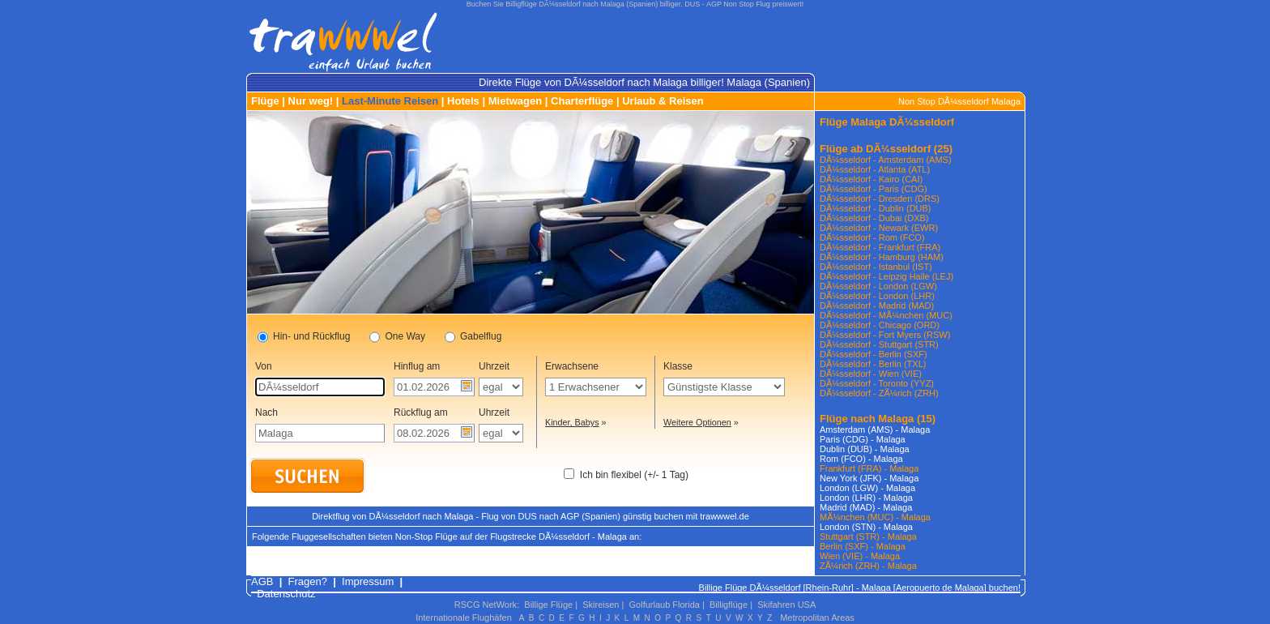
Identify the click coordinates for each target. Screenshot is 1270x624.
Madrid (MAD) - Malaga (866, 507)
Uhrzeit (494, 366)
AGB (262, 581)
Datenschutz (286, 594)
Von (263, 366)
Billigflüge (729, 604)
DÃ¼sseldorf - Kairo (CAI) (871, 179)
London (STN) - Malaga (866, 527)
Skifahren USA (786, 604)
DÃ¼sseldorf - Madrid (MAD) (877, 305)
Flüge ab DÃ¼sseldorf (875, 149)
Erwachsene (572, 366)
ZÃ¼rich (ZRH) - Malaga (868, 566)
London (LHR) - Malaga (866, 497)
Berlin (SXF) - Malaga (863, 546)
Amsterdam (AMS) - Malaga (875, 429)
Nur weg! (311, 101)
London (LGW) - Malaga (867, 488)
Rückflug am (421, 412)
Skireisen (600, 604)
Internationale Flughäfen (464, 617)
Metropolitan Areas (817, 617)
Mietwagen (515, 101)
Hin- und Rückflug (304, 337)
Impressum (368, 581)
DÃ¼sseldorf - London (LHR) (877, 296)
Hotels (463, 101)
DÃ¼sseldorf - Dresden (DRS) (880, 198)
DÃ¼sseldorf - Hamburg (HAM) (882, 257)
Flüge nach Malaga (867, 418)
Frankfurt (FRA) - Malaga (869, 468)
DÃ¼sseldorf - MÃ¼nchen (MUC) (886, 315)
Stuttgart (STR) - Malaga (868, 536)
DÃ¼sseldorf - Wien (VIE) (871, 373)
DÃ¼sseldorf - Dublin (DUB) (875, 208)
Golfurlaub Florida (664, 604)
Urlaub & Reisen (662, 101)
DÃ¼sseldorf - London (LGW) (878, 286)
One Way (397, 337)
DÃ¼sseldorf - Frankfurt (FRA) (880, 247)
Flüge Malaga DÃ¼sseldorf (887, 122)
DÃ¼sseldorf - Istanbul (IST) (876, 266)
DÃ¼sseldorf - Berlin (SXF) (873, 354)
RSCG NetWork (485, 604)
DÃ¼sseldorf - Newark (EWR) (879, 228)
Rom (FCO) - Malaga (861, 459)
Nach (266, 412)
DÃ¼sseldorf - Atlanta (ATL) (875, 169)
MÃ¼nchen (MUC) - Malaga (875, 517)
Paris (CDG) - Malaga (863, 439)
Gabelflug (473, 337)
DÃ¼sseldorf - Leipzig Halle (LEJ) (886, 276)
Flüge (265, 101)
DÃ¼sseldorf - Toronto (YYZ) (877, 383)
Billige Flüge (548, 604)
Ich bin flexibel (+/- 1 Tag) (634, 475)
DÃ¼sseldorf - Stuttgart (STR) (879, 344)
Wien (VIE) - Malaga (860, 556)
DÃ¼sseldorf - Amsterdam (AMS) (886, 160)
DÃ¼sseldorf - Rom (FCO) (872, 237)
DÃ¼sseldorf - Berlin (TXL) (873, 364)
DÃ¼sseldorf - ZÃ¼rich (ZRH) (879, 393)
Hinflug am (417, 366)
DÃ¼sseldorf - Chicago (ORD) (880, 325)
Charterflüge (582, 101)
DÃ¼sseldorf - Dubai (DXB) (874, 218)
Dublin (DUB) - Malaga (865, 449)
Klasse (678, 366)
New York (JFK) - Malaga (869, 478)
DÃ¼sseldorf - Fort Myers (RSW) (885, 335)
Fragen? (307, 581)
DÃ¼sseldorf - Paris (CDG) (873, 189)
